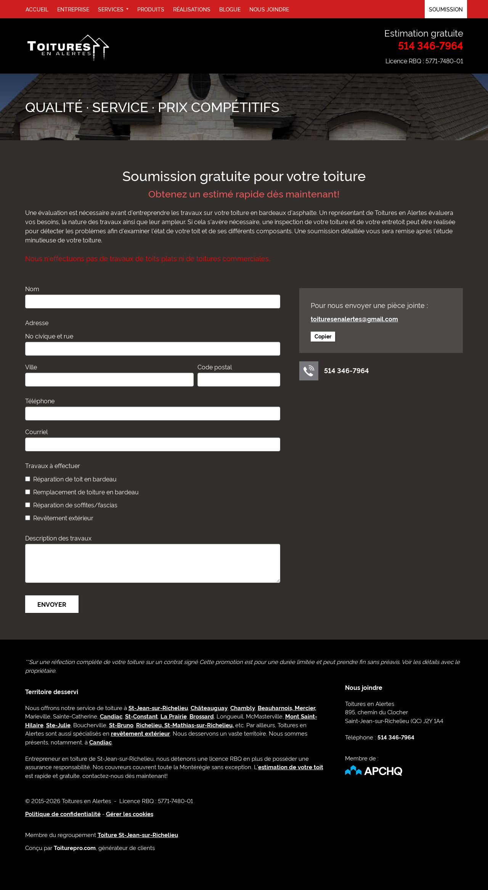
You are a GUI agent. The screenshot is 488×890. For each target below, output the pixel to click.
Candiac (111, 716)
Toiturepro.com (75, 847)
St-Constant (141, 716)
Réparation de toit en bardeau (75, 479)
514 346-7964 (430, 45)
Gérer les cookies (129, 814)
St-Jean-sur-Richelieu (158, 708)
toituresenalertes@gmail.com (354, 318)
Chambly (242, 708)
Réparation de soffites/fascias (75, 504)
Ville (31, 366)
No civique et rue (49, 336)
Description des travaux (58, 538)
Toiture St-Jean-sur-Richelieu (138, 835)
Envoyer (51, 604)
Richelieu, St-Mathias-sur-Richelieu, (185, 725)
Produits (150, 9)
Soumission (446, 9)
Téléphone (40, 400)
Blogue (230, 9)
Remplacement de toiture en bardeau (86, 491)
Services (115, 11)
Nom (32, 288)
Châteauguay (209, 708)
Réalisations (191, 9)
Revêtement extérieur (63, 517)
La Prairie (174, 716)
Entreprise (73, 9)
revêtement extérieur (140, 733)
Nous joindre (269, 9)
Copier (323, 336)
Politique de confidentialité (63, 814)
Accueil (37, 9)
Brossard (201, 716)
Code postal (214, 366)
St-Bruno (121, 725)
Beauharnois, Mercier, (287, 708)
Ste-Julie (58, 725)
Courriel (36, 431)
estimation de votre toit (290, 767)
